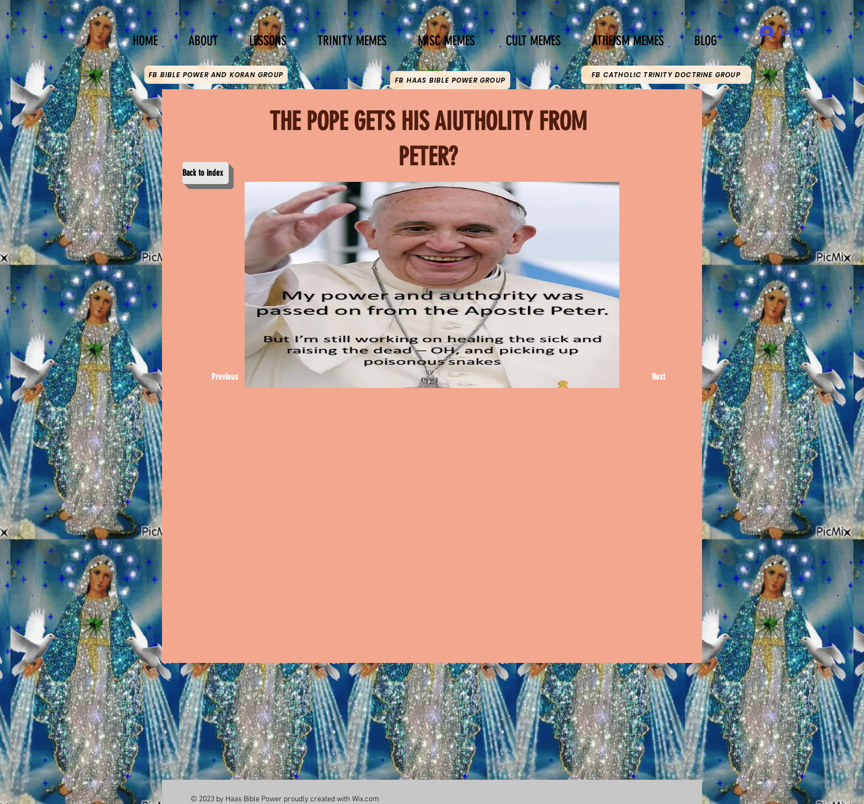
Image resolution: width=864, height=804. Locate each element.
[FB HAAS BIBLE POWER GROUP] (450, 80)
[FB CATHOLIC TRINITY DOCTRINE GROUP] (666, 75)
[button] (268, 36)
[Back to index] (205, 173)
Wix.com (365, 799)
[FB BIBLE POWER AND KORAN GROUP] (216, 75)
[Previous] (227, 377)
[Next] (652, 377)
